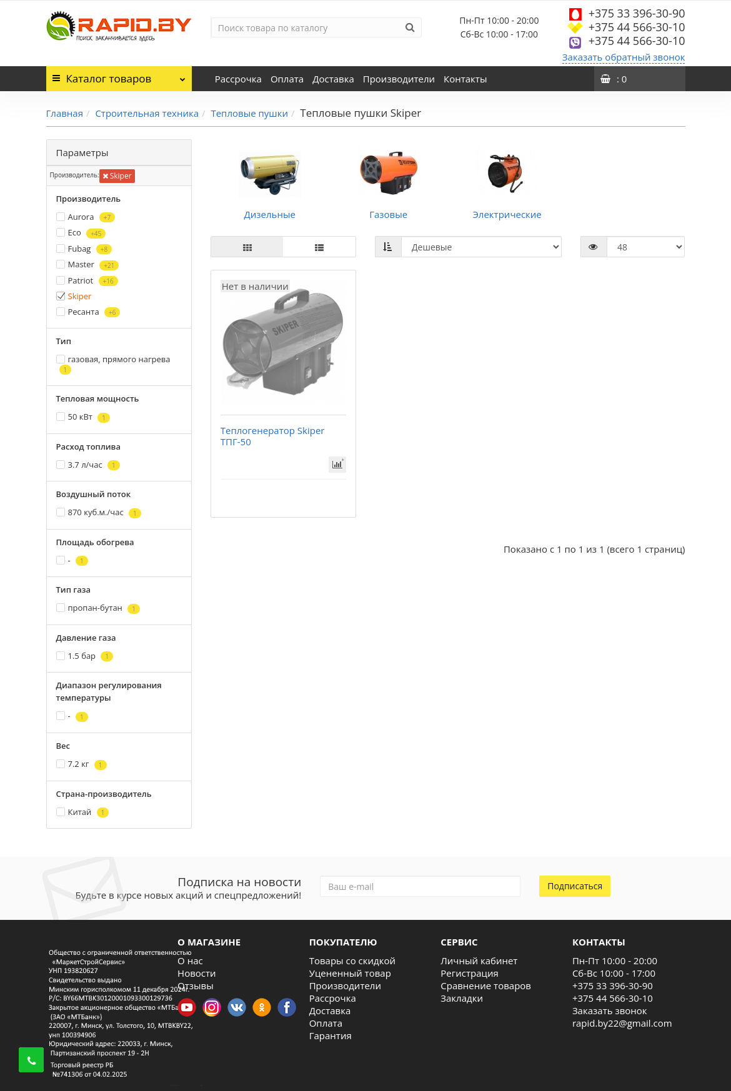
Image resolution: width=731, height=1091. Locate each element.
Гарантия (330, 1035)
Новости (196, 973)
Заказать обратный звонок (623, 57)
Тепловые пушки (249, 113)
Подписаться (574, 886)
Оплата (287, 78)
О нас (190, 960)
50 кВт (83, 417)
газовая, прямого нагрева (113, 364)
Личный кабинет (478, 960)
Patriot (87, 281)
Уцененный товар (350, 973)
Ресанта (88, 312)
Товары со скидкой (352, 960)
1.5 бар (85, 656)
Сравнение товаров (485, 985)
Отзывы (195, 985)
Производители (399, 78)
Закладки (461, 998)
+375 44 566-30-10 (637, 26)
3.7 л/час (88, 465)
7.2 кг (81, 764)
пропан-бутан (98, 608)
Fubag (84, 249)
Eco (81, 233)
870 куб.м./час (98, 512)
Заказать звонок (609, 1010)
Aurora (86, 217)
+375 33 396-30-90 (637, 13)
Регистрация (469, 973)
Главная (64, 113)
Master (87, 264)
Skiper (117, 175)
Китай (82, 812)
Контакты (465, 78)
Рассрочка (238, 78)
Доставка (333, 78)
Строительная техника (147, 113)
